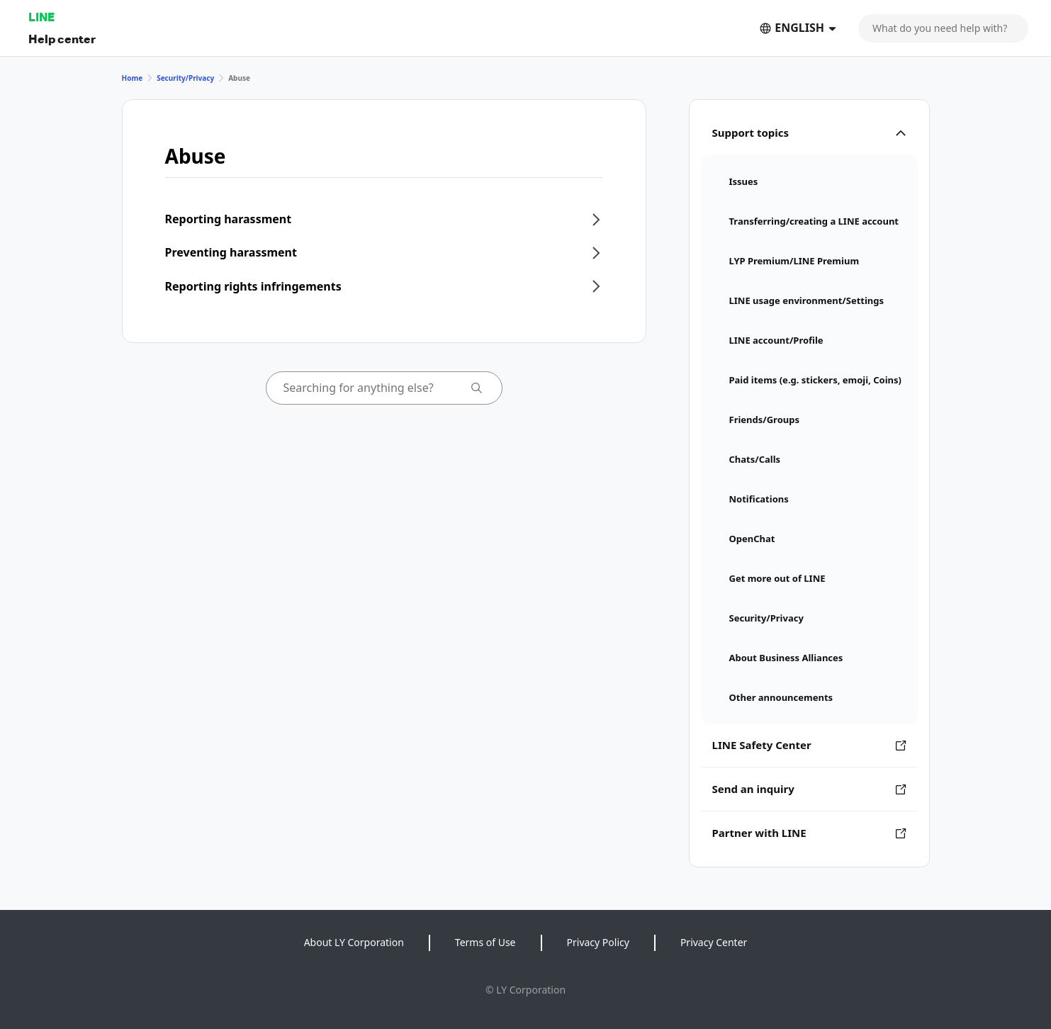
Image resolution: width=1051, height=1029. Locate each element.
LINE (41, 16)
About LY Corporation (354, 942)
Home (132, 78)
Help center (62, 38)
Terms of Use (485, 942)
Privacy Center (713, 942)
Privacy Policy (598, 942)
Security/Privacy (185, 78)
